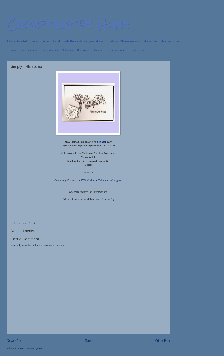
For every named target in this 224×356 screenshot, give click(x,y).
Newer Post (15, 341)
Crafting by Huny (68, 23)
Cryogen (102, 141)
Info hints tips (137, 50)
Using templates (29, 50)
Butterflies (67, 50)
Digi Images (83, 50)
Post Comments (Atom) (31, 348)
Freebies (98, 50)
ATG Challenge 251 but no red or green (101, 180)
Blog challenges (50, 50)
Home (13, 50)
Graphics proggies (117, 50)
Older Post (162, 341)
